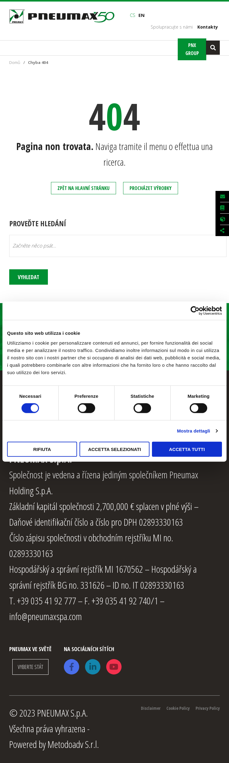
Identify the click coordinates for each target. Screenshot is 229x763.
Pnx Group (192, 49)
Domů (14, 62)
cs (132, 15)
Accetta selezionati (114, 449)
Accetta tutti (187, 449)
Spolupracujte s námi (172, 27)
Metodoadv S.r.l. (73, 742)
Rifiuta (42, 449)
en (141, 15)
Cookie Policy (178, 707)
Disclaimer (151, 707)
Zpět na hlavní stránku (83, 188)
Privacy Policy (208, 707)
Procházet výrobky (151, 188)
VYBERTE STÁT (30, 665)
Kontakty (207, 27)
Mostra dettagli (193, 430)
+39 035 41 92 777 (46, 599)
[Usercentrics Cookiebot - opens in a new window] (195, 310)
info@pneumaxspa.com (45, 615)
